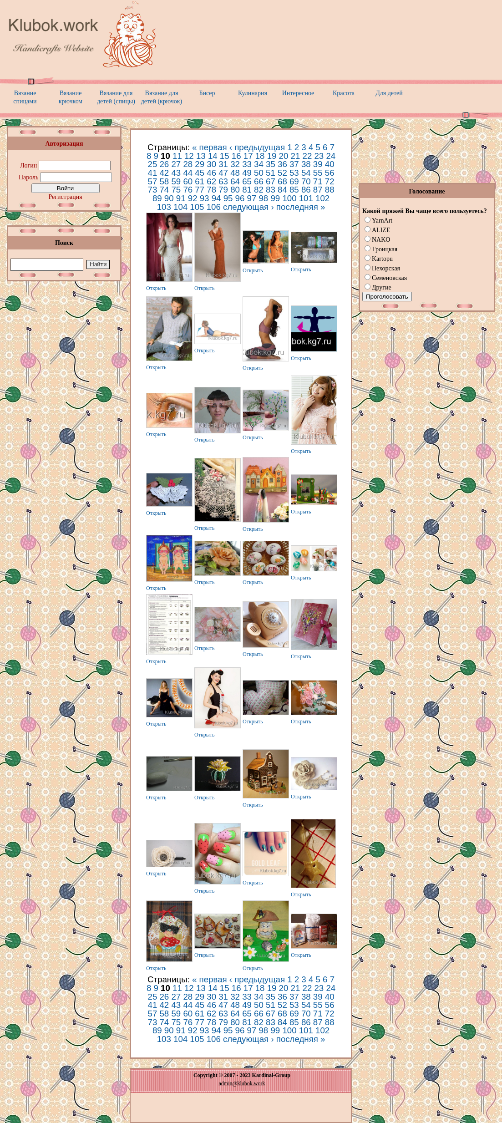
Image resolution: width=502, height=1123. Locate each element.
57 (152, 181)
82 (259, 189)
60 (188, 181)
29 (199, 164)
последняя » (300, 207)
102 (322, 198)
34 (259, 164)
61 (199, 181)
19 (272, 156)
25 (152, 164)
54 (306, 173)
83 (270, 189)
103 (164, 207)
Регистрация (65, 196)
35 (270, 164)
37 (294, 164)
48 (235, 173)
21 (295, 156)
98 (263, 198)
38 (306, 164)
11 (177, 156)
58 (164, 181)
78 (211, 189)
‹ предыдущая (257, 147)
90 (169, 198)
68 (282, 181)
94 (216, 198)
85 (294, 189)
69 (294, 181)
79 (223, 189)
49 (247, 173)
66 (259, 181)
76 (188, 189)
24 (330, 156)
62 (211, 181)
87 (318, 189)
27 (176, 164)
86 (306, 189)
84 (282, 189)
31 (223, 164)
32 (235, 164)
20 (284, 156)
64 (235, 181)
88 (330, 189)
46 (211, 173)
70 (306, 181)
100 (289, 198)
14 (213, 156)
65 (247, 181)
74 (164, 189)
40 (330, 164)
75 (176, 189)
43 (176, 173)
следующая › (248, 207)
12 (189, 156)
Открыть (156, 288)
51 (270, 173)
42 (164, 173)
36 (282, 164)
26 (164, 164)
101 (306, 198)
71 (318, 181)
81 (247, 189)
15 (224, 156)
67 (270, 181)
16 (236, 156)
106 (214, 207)
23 (319, 156)
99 (275, 198)
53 (294, 173)
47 (223, 173)
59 (176, 181)
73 (152, 189)
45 (199, 173)
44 (188, 173)
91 (181, 198)
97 (252, 198)
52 (282, 173)
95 (228, 198)
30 (211, 164)
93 (204, 198)
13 (201, 156)
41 (152, 173)
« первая (209, 147)
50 (259, 173)
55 (318, 173)
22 (307, 156)
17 (248, 156)
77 (199, 189)
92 (193, 198)
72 (330, 181)
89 (157, 198)
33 (247, 164)
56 (330, 173)
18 (260, 156)
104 (180, 207)
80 (235, 189)
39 (318, 164)
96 (240, 198)
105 (197, 207)
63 (223, 181)
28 (188, 164)
